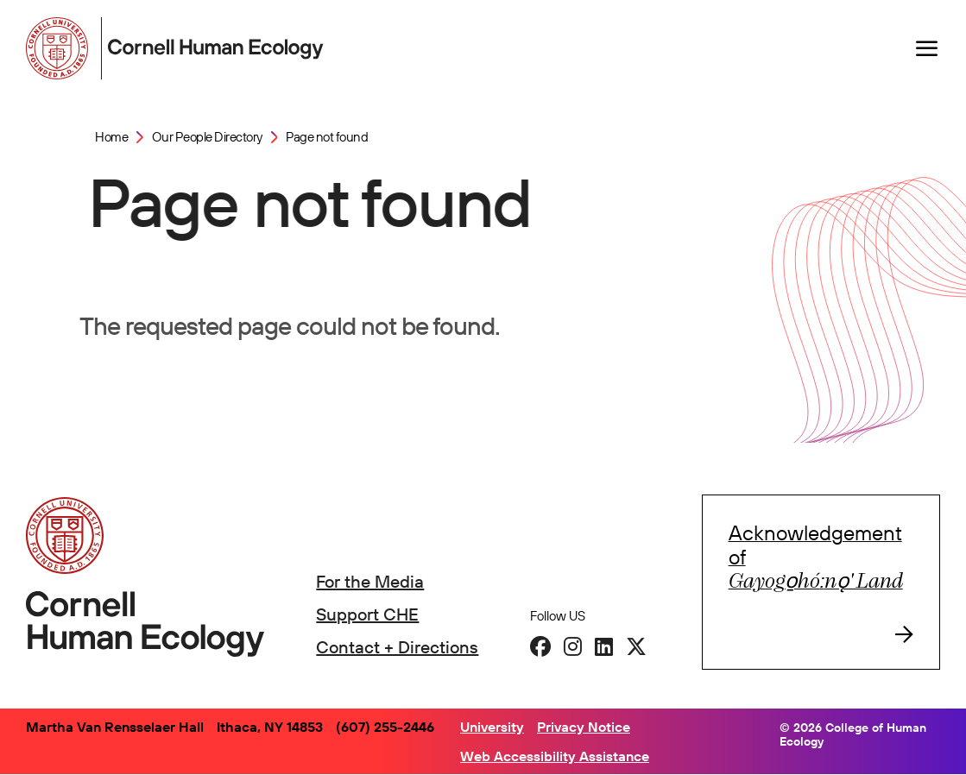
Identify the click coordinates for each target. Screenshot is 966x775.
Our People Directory (207, 136)
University (492, 726)
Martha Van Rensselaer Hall (115, 726)
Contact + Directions (397, 647)
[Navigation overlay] (927, 48)
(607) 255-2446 (385, 726)
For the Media (370, 581)
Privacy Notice (583, 726)
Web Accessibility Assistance (554, 756)
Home (111, 136)
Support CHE (367, 614)
